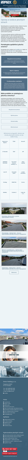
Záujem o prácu (7, 403)
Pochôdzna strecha (8, 425)
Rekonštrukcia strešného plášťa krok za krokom (13, 409)
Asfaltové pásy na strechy (9, 419)
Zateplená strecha (7, 422)
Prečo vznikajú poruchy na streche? (11, 411)
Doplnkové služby (7, 442)
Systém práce (7, 405)
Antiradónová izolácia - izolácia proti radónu (13, 441)
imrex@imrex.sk (19, 49)
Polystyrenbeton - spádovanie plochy (11, 439)
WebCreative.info (13, 456)
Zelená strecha (7, 424)
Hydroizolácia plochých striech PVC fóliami (12, 436)
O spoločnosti (7, 402)
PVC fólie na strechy (8, 421)
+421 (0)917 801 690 (10, 389)
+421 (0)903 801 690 (10, 388)
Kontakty (6, 393)
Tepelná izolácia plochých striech (10, 438)
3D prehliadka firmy (8, 414)
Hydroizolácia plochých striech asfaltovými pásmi (14, 435)
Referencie (14, 272)
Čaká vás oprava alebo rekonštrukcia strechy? (13, 408)
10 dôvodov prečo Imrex (9, 406)
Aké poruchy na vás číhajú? (9, 412)
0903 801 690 (12, 51)
